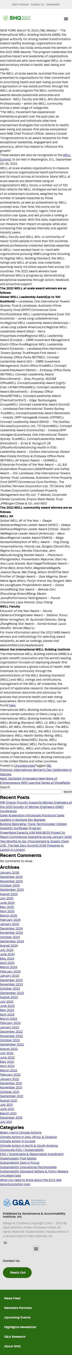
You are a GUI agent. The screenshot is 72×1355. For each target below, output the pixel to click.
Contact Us (37, 4)
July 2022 (6, 1053)
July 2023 (6, 1001)
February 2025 (10, 920)
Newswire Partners (18, 1308)
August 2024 (9, 945)
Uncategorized (24, 765)
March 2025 (8, 915)
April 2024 (7, 963)
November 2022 (11, 1036)
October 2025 (10, 885)
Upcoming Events (17, 1317)
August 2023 (9, 997)
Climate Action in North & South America (29, 1145)
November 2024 (11, 933)
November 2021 (11, 1087)
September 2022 (12, 1044)
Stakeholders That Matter (18, 1158)
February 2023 (10, 1023)
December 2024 (11, 928)
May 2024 (7, 958)
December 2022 (11, 1031)
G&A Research (15, 1336)
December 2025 (11, 877)
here (12, 705)
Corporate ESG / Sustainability (22, 1150)
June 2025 (7, 903)
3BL (49, 765)
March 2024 (8, 967)
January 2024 (9, 976)
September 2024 (12, 941)
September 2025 (12, 889)
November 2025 (11, 881)
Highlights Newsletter (20, 1327)
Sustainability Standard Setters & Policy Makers (34, 1171)
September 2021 (11, 1096)
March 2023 (8, 1019)
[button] (66, 19)
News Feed (12, 1298)
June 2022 (7, 1057)
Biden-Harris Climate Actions (20, 1132)
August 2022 (9, 1049)
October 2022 (10, 1040)
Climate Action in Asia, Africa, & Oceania (28, 1137)
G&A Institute (20, 4)
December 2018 (11, 1117)
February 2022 (10, 1074)
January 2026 (9, 872)
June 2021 (7, 1109)
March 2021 (8, 1113)
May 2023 (7, 1010)
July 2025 (6, 898)
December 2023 (11, 980)
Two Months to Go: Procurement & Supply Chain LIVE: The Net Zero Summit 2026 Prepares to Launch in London (34, 846)
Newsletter (53, 4)
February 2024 (10, 971)
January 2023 (9, 1027)
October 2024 (10, 937)
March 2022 (8, 1070)
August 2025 (9, 894)
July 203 (6, 1122)
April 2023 (7, 1014)
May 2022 (7, 1062)
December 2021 (11, 1083)
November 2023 (11, 984)
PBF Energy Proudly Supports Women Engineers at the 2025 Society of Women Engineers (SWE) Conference (36, 807)
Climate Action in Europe (17, 1141)
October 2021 (9, 1092)
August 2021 (8, 1100)
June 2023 (7, 1006)
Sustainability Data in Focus (19, 1163)
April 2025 (7, 911)
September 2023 (12, 993)
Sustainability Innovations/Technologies (28, 1167)
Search (5, 787)
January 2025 (9, 924)
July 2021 (6, 1105)
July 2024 (6, 950)
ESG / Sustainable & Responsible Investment (32, 1154)
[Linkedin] (5, 1243)
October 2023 (10, 988)
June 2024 (7, 954)
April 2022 (7, 1066)
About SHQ (12, 1346)
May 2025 (7, 907)
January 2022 (9, 1079)
